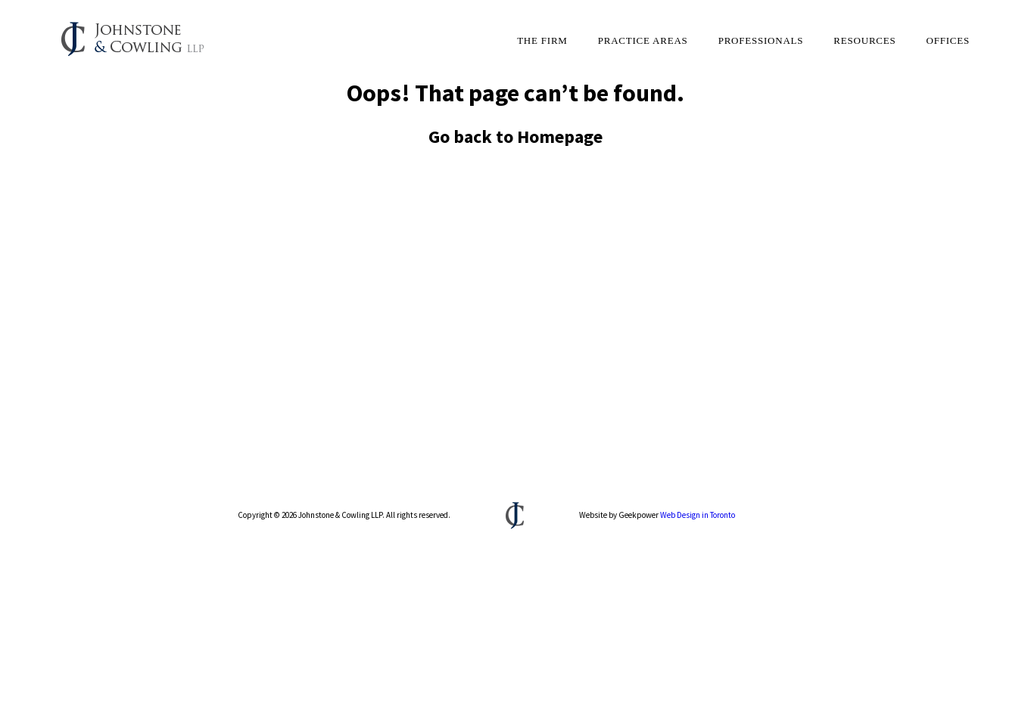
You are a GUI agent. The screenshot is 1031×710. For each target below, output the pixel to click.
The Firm (542, 40)
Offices (948, 40)
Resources (864, 40)
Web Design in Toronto (697, 515)
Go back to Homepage (515, 136)
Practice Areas (643, 40)
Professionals (761, 40)
